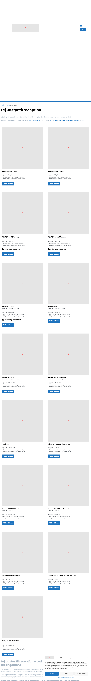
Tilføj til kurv (8, 184)
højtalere (62, 120)
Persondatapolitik (69, 677)
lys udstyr (36, 120)
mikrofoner (75, 120)
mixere (68, 120)
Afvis (66, 674)
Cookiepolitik (61, 677)
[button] (87, 658)
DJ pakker (53, 120)
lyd (30, 120)
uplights (84, 120)
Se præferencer (81, 674)
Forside (3, 105)
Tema (8, 105)
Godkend (51, 674)
